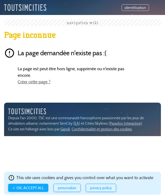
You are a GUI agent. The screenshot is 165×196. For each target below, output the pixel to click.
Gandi (65, 129)
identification (135, 7)
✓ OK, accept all (28, 187)
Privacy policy (101, 187)
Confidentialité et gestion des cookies (102, 129)
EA (76, 123)
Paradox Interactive (125, 123)
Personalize (67, 187)
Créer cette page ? (34, 81)
